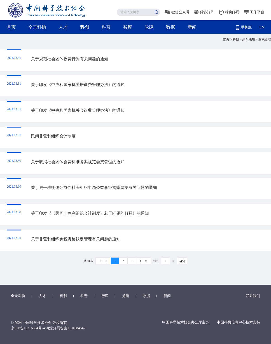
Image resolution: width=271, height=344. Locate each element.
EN (261, 27)
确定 (182, 261)
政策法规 (249, 39)
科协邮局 (229, 12)
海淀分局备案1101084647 (65, 328)
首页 (11, 27)
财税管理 (264, 39)
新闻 (191, 27)
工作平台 (254, 12)
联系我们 (253, 296)
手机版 (244, 27)
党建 (149, 27)
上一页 (103, 261)
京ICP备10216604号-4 (28, 328)
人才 (63, 27)
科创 (84, 27)
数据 (170, 27)
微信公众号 (177, 12)
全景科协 (37, 27)
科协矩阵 (204, 12)
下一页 (143, 261)
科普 (106, 27)
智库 (127, 27)
